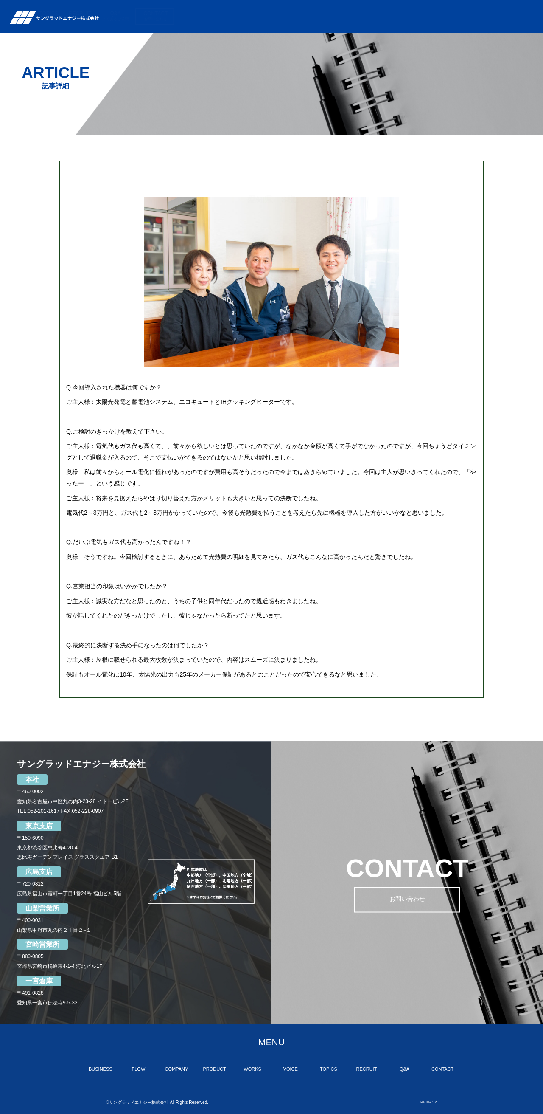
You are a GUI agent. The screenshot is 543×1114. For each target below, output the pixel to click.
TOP (181, 16)
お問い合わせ (407, 900)
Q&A (478, 16)
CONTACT (519, 16)
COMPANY (284, 16)
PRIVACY (428, 1102)
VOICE (382, 16)
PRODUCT (319, 16)
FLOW (247, 16)
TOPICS (412, 16)
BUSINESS (211, 16)
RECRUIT (443, 16)
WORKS (352, 16)
